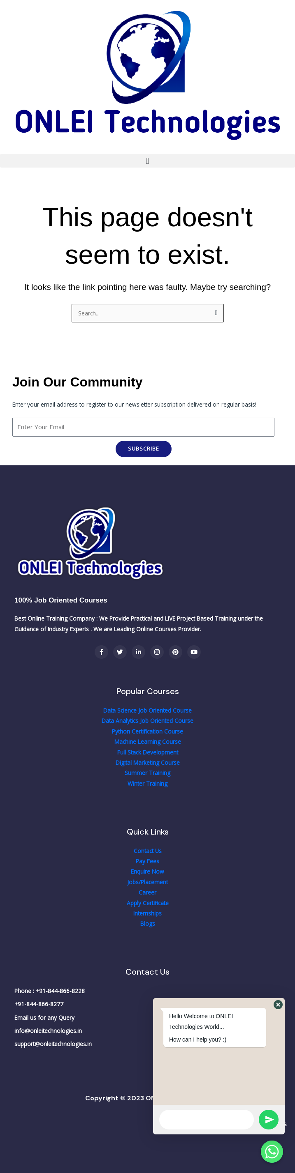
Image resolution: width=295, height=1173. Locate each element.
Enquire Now (147, 871)
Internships (147, 913)
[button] (147, 161)
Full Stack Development (147, 752)
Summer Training (147, 773)
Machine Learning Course (147, 741)
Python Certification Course (147, 731)
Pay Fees (147, 861)
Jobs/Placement (147, 882)
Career (147, 892)
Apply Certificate (148, 903)
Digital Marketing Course (148, 762)
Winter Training (147, 783)
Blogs (147, 923)
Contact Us (148, 851)
